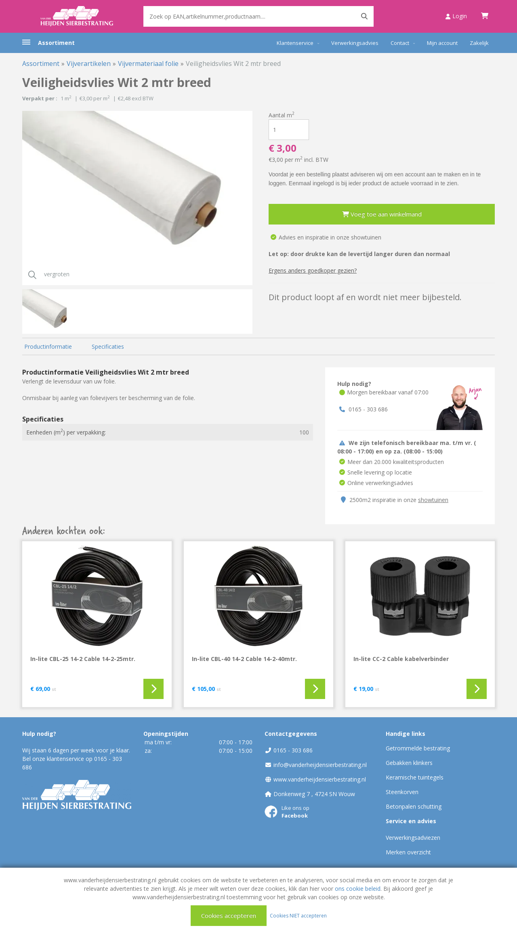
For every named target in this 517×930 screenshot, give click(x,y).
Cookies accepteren (228, 915)
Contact (400, 43)
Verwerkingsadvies (354, 43)
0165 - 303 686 (368, 409)
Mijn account (442, 43)
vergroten (45, 274)
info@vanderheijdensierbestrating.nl (320, 765)
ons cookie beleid (357, 888)
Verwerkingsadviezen (413, 837)
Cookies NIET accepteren (298, 915)
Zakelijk (479, 43)
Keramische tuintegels (414, 777)
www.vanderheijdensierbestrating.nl (319, 779)
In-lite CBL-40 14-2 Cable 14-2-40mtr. (244, 659)
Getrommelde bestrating (418, 748)
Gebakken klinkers (409, 763)
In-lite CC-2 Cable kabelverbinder (401, 659)
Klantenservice (295, 43)
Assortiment (56, 43)
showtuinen (433, 500)
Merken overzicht (408, 852)
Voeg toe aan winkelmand (382, 214)
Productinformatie (48, 346)
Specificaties (108, 346)
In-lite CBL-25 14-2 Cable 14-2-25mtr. (82, 659)
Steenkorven (402, 792)
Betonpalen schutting (413, 806)
